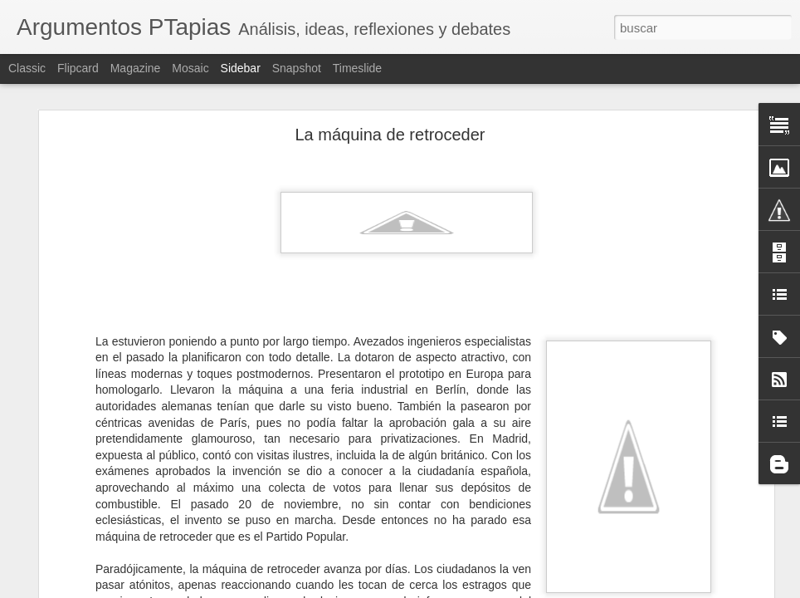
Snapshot (296, 68)
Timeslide (357, 68)
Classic (27, 68)
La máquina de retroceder (390, 134)
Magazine (135, 68)
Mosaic (190, 68)
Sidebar (241, 68)
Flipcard (78, 68)
